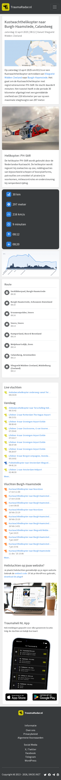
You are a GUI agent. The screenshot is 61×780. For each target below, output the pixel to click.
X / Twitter (30, 749)
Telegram (30, 756)
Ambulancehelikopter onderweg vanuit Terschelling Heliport (30, 392)
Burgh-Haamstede (38, 77)
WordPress (30, 760)
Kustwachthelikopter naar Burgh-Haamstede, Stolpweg (30, 503)
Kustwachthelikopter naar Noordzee (26, 489)
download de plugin (13, 576)
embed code (21, 573)
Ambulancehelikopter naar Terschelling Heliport (30, 408)
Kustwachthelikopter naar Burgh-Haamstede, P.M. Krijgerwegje (30, 516)
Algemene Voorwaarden (30, 737)
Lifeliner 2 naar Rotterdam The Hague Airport (29, 414)
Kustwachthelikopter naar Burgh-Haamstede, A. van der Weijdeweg (30, 496)
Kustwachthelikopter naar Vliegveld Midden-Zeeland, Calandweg (30, 530)
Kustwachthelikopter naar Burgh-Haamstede (29, 551)
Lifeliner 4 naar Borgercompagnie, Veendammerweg (30, 456)
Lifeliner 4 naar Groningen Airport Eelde (27, 421)
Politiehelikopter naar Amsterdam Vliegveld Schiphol (30, 462)
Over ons (30, 730)
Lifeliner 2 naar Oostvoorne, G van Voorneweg (30, 428)
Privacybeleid (30, 733)
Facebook (30, 753)
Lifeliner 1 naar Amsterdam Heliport (25, 469)
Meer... (7, 476)
